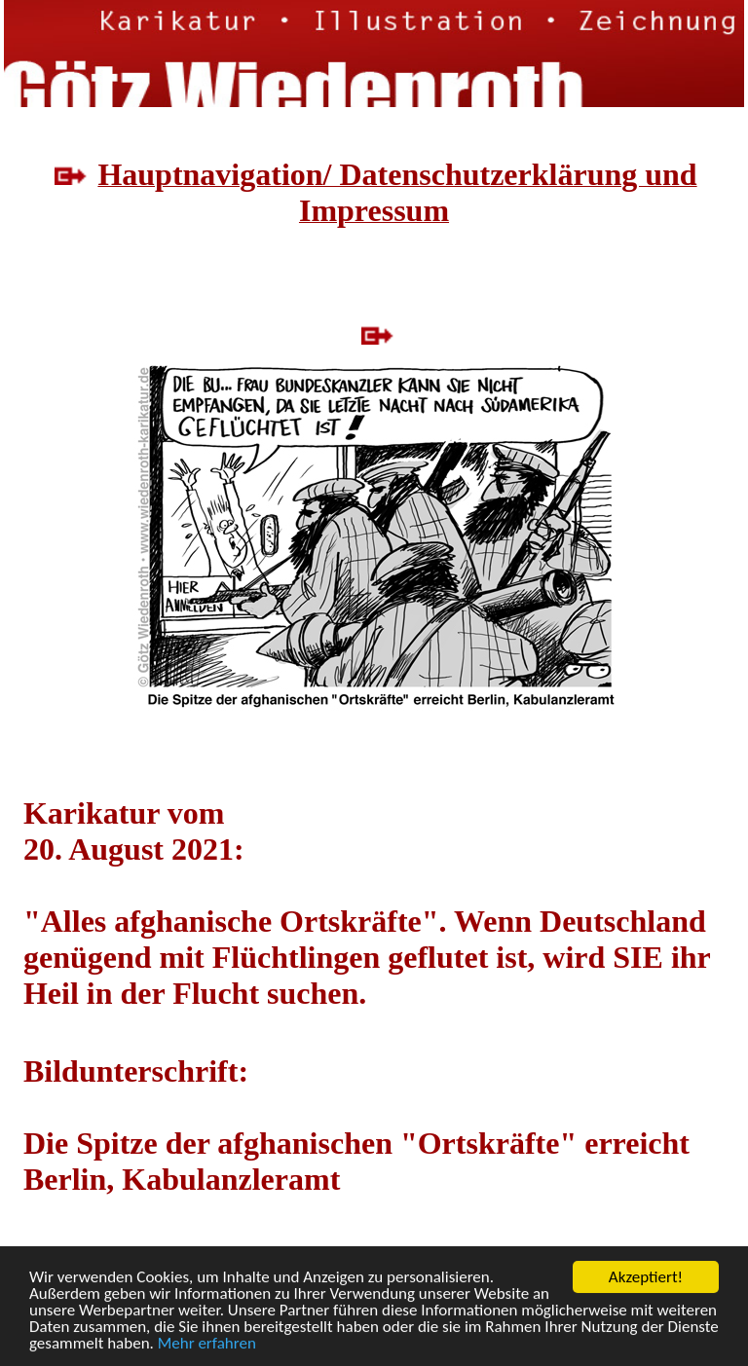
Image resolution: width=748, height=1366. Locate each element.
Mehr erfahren (207, 1344)
